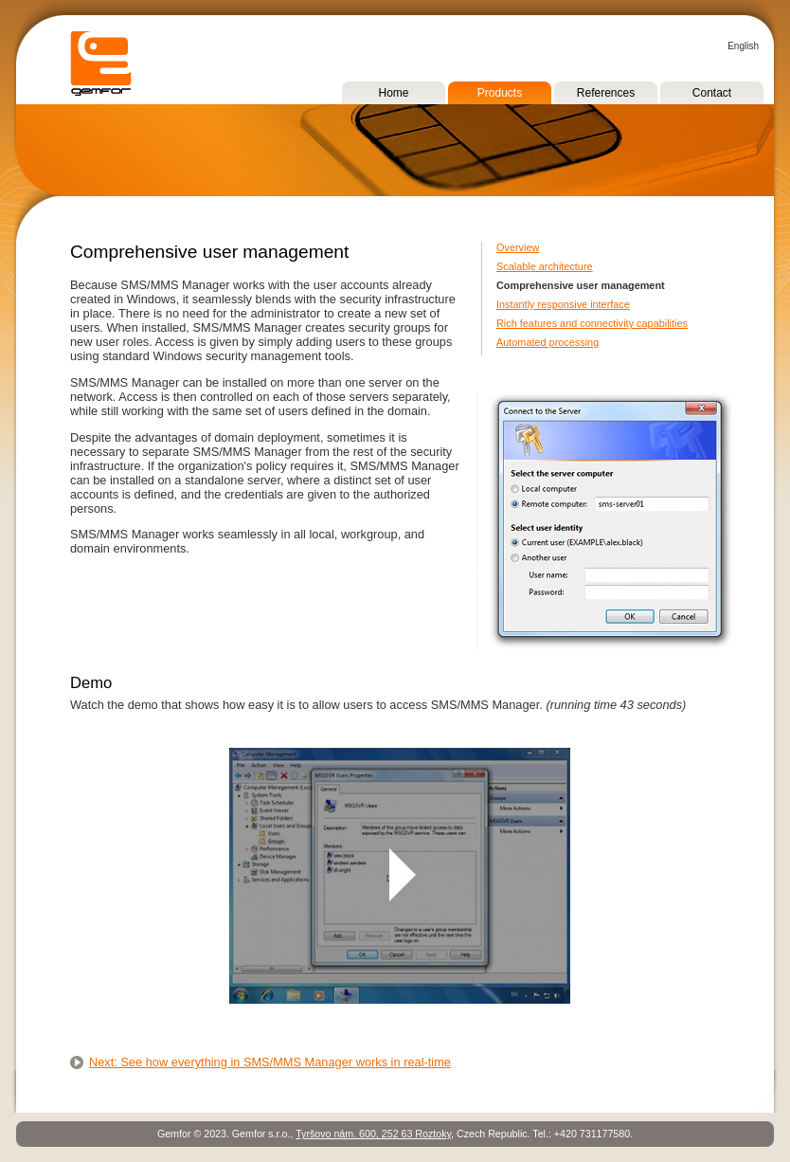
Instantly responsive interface (563, 304)
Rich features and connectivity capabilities (592, 323)
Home (393, 93)
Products (499, 93)
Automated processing (547, 342)
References (606, 93)
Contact (711, 93)
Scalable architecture (544, 266)
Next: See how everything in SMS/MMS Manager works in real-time (270, 1062)
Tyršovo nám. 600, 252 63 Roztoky (373, 1133)
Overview (517, 247)
